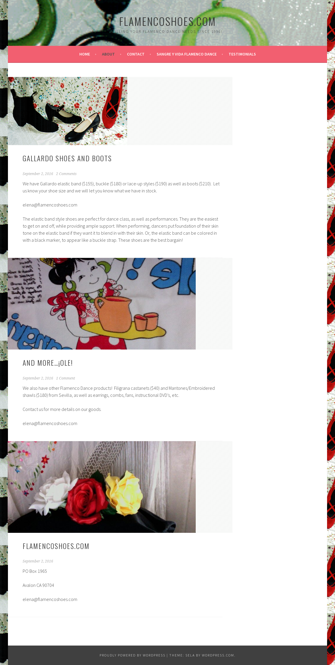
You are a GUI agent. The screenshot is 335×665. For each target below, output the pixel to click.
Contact (136, 54)
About (108, 54)
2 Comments (66, 174)
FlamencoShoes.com (167, 21)
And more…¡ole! (48, 362)
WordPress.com (218, 655)
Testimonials (242, 54)
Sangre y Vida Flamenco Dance (187, 54)
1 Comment (65, 378)
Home (84, 54)
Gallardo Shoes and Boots (67, 158)
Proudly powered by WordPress (132, 655)
